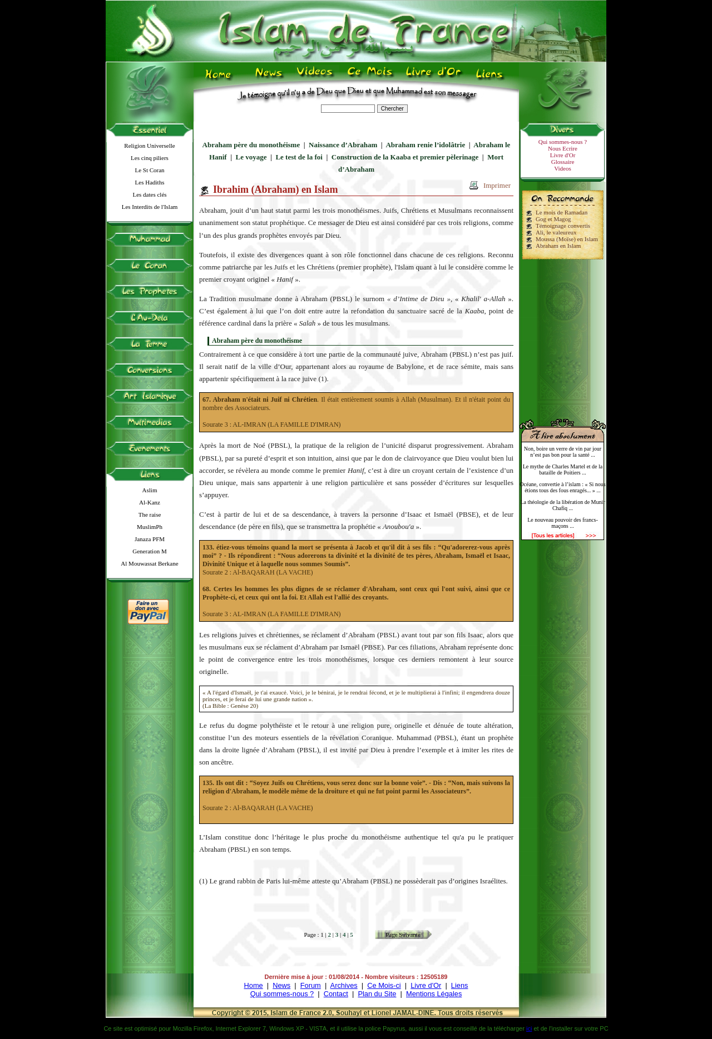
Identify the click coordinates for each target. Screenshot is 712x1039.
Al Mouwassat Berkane (149, 563)
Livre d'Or (563, 155)
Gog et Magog (553, 219)
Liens (459, 985)
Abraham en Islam (558, 245)
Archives (344, 985)
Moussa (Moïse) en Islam (567, 239)
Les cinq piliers (150, 157)
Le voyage (251, 157)
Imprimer (497, 185)
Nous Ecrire (562, 148)
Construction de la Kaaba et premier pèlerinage (405, 157)
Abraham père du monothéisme (251, 145)
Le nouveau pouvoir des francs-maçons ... (562, 523)
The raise (150, 514)
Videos (562, 168)
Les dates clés (149, 194)
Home (253, 985)
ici (529, 1028)
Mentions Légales (434, 994)
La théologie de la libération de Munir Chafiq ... (562, 505)
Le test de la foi (298, 157)
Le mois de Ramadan (561, 212)
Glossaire (563, 161)
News (281, 985)
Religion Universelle (149, 145)
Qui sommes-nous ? (562, 141)
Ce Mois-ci (383, 985)
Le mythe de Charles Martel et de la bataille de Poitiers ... (563, 469)
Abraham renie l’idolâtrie (425, 145)
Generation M (149, 551)
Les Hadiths (150, 182)
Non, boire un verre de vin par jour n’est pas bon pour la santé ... (562, 452)
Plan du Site (377, 994)
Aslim (149, 490)
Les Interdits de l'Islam (150, 206)
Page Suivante (403, 934)
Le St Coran (149, 170)
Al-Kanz (149, 502)
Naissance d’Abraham (343, 145)
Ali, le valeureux (556, 232)
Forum (310, 985)
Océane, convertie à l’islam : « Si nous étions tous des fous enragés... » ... (562, 487)
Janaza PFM (150, 539)
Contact (336, 994)
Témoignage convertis (563, 225)
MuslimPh (149, 526)
